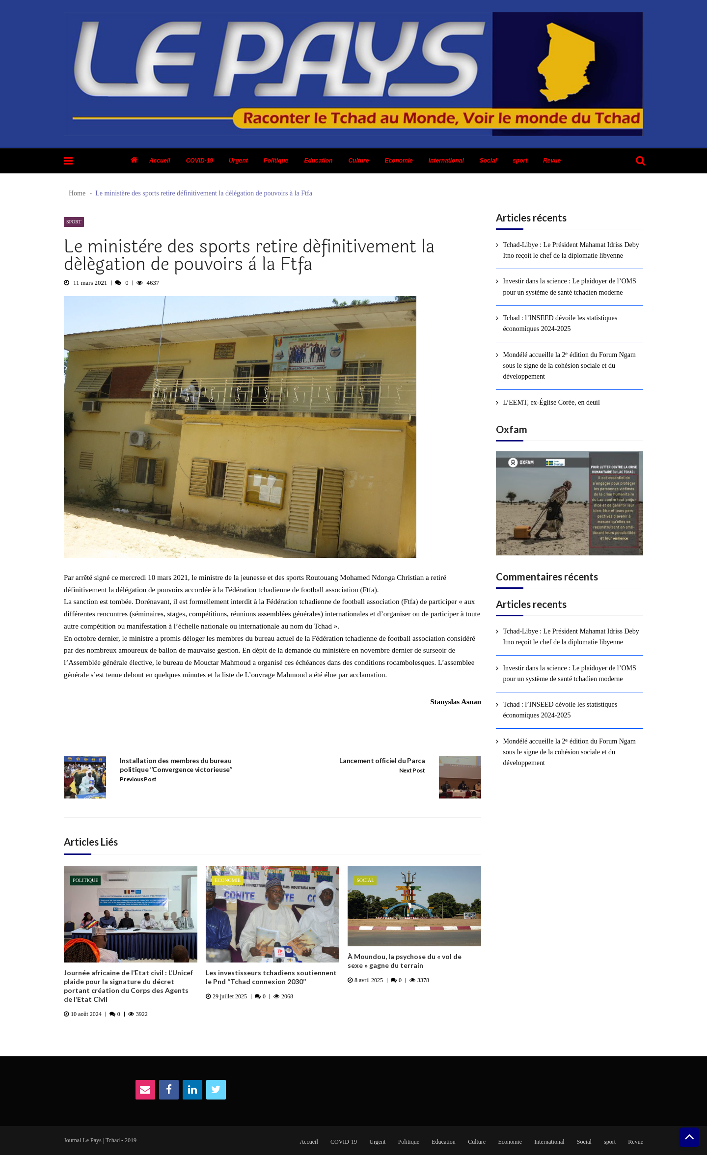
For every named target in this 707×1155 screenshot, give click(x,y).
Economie (398, 160)
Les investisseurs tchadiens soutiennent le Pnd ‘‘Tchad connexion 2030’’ (271, 977)
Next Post (412, 770)
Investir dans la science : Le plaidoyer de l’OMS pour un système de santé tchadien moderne (569, 286)
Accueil (159, 160)
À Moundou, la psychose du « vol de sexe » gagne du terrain (405, 960)
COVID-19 (199, 160)
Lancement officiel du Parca (382, 760)
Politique (276, 160)
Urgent (238, 160)
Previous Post (138, 779)
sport (520, 160)
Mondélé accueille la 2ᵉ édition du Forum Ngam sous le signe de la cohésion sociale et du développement (569, 366)
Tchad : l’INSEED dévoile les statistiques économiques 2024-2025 (560, 323)
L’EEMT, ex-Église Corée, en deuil (551, 402)
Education (318, 160)
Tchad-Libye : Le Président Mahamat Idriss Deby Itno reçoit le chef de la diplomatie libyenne (571, 250)
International (446, 160)
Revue (552, 160)
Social (488, 160)
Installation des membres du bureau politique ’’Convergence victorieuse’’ (176, 764)
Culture (358, 160)
